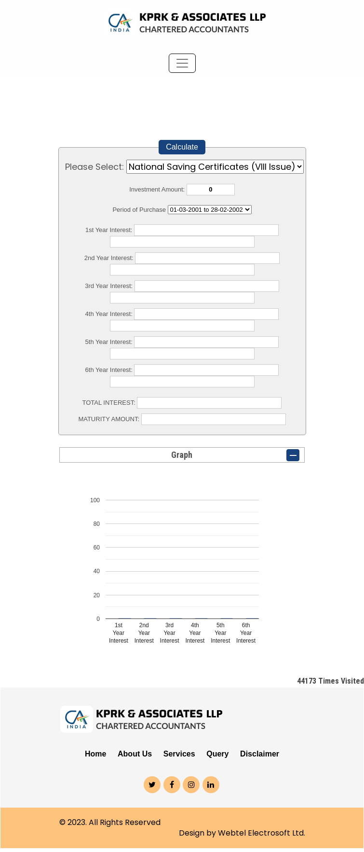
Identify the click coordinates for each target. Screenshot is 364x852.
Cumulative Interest (210, 209)
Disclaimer (259, 754)
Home (95, 754)
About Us (135, 754)
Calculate (182, 147)
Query (217, 754)
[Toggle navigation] (182, 63)
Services (179, 754)
